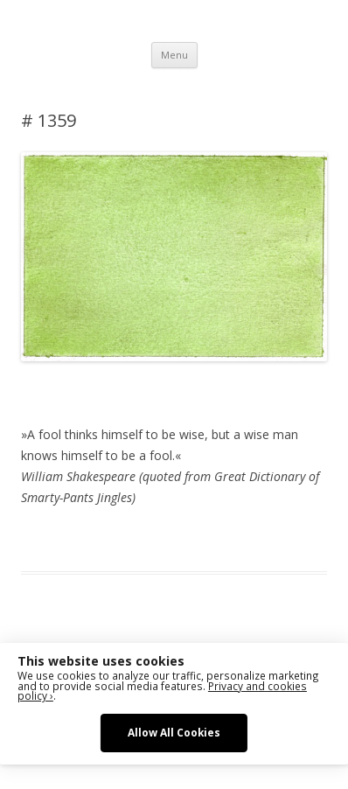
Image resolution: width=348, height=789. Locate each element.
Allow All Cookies (174, 732)
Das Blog (176, 540)
